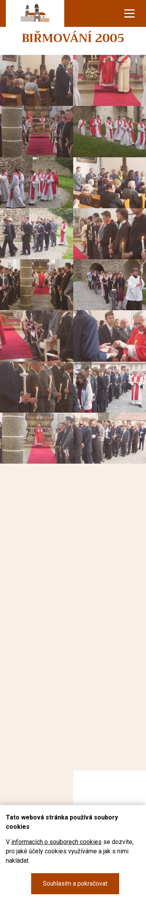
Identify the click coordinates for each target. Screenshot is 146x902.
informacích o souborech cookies (56, 842)
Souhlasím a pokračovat (75, 883)
